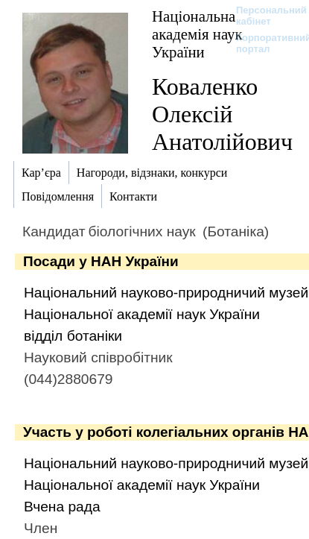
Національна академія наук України (197, 33)
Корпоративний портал (264, 43)
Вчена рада (62, 506)
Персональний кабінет (264, 15)
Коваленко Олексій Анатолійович (222, 114)
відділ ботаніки (73, 336)
